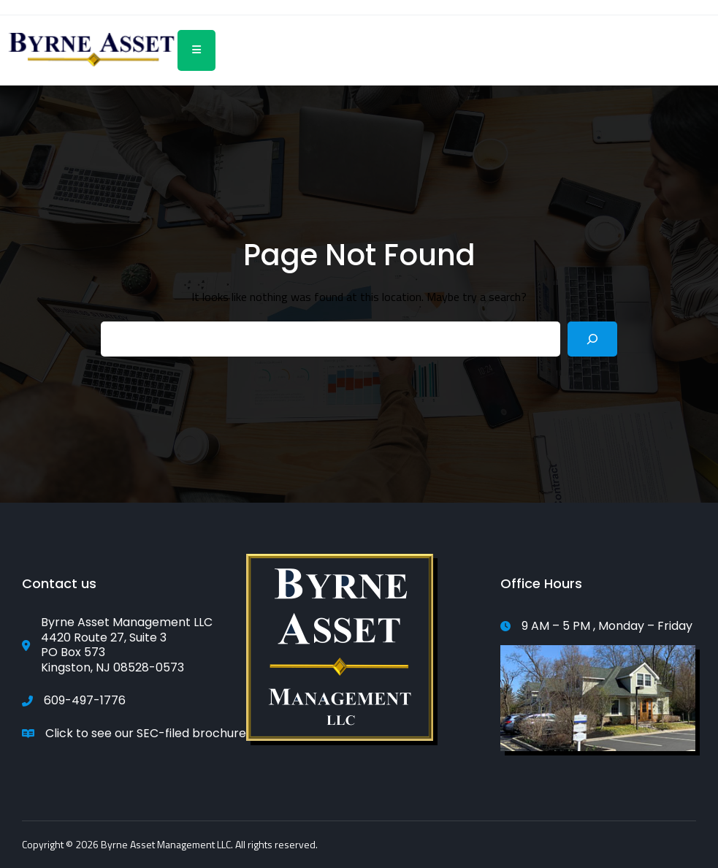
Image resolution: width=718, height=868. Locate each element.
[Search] (592, 339)
